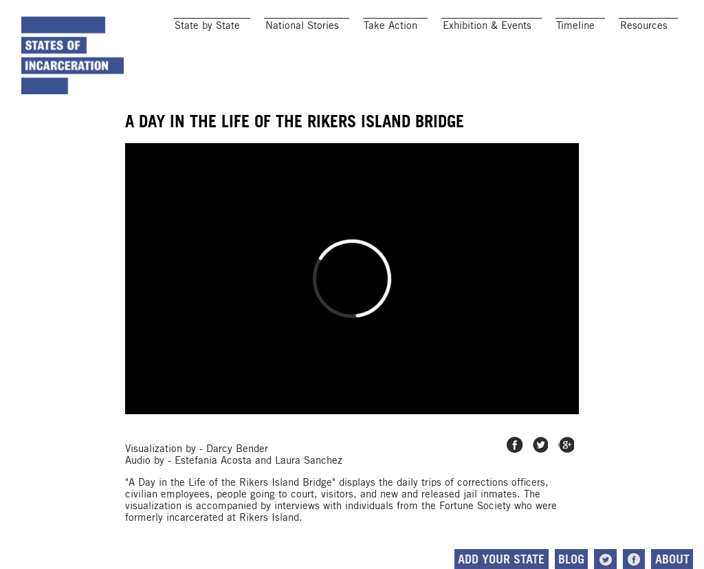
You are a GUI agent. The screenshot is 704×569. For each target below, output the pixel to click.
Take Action (390, 25)
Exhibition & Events (487, 25)
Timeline (575, 25)
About (672, 559)
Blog (571, 559)
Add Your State (501, 559)
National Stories (302, 25)
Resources (644, 25)
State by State (207, 25)
